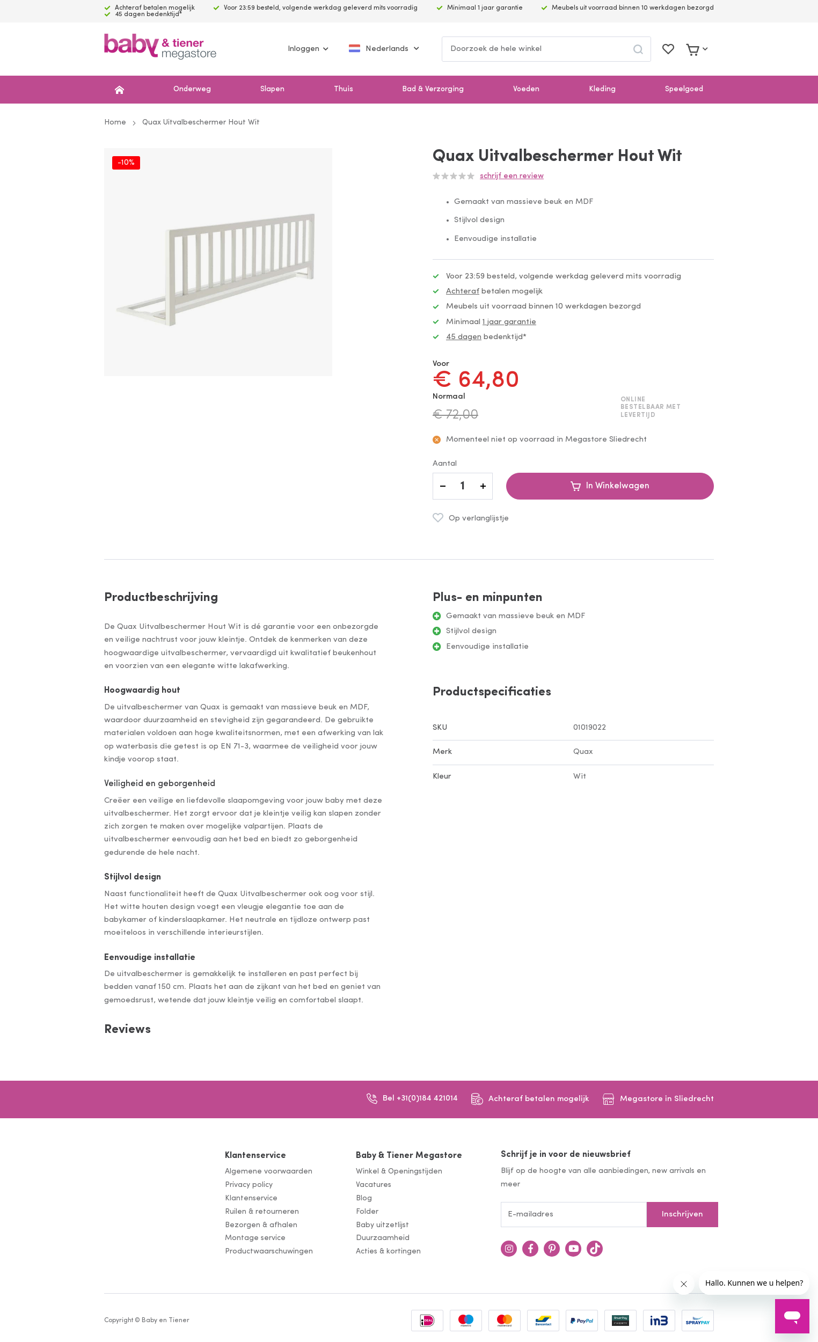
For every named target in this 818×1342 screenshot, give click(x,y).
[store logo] (160, 49)
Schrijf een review (512, 176)
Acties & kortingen (388, 1252)
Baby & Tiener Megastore (409, 1156)
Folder (367, 1212)
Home (115, 123)
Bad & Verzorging (433, 89)
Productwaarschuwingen (269, 1252)
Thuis (343, 89)
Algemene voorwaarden (268, 1172)
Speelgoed (684, 89)
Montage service (255, 1238)
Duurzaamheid (383, 1238)
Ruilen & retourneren (262, 1212)
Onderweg (192, 89)
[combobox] (546, 49)
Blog (364, 1198)
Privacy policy (249, 1185)
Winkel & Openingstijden (399, 1172)
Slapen (272, 89)
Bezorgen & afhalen (261, 1225)
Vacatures (373, 1185)
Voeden (526, 89)
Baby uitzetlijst (382, 1225)
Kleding (602, 89)
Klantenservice (255, 1156)
